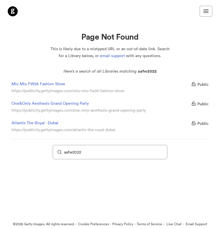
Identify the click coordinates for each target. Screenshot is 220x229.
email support (112, 55)
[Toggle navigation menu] (206, 11)
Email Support (196, 224)
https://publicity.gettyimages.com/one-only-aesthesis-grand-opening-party (78, 110)
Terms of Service (149, 224)
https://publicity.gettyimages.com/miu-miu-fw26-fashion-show (67, 90)
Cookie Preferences (93, 224)
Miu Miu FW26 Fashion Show (38, 83)
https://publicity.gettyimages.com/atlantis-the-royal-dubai (63, 129)
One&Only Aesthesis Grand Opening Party (50, 103)
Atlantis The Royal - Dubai (34, 122)
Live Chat (173, 224)
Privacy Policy (122, 224)
